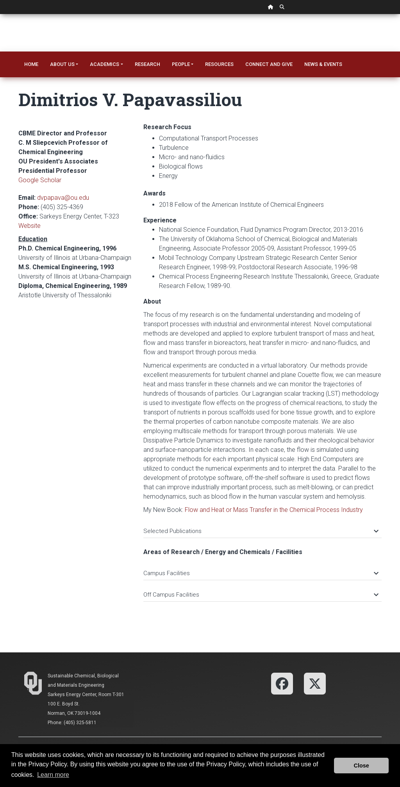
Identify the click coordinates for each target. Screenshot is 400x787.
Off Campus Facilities (260, 594)
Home (31, 64)
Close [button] (361, 765)
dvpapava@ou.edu (63, 197)
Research (147, 64)
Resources (219, 64)
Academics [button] (104, 64)
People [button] (181, 64)
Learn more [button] (53, 774)
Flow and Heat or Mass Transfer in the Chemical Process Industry (274, 509)
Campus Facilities (260, 573)
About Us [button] (62, 64)
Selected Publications (260, 531)
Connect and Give (269, 64)
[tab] (262, 527)
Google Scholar (39, 180)
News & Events (323, 64)
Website (29, 225)
